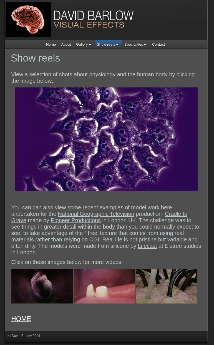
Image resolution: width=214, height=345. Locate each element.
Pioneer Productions (76, 220)
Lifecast (147, 246)
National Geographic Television (96, 214)
